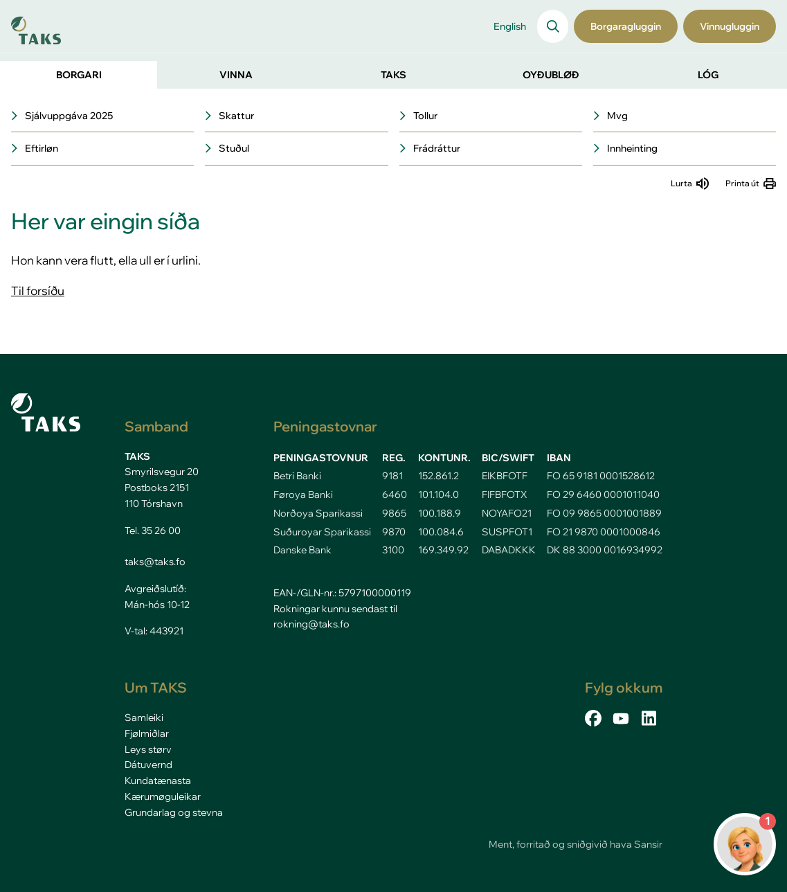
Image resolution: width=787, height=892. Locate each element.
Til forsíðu (37, 290)
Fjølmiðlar (147, 733)
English (510, 26)
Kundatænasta (158, 780)
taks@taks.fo (155, 561)
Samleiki (144, 717)
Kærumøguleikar (163, 796)
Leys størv (148, 749)
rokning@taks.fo (311, 624)
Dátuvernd (148, 764)
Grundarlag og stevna (174, 812)
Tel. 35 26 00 (153, 530)
